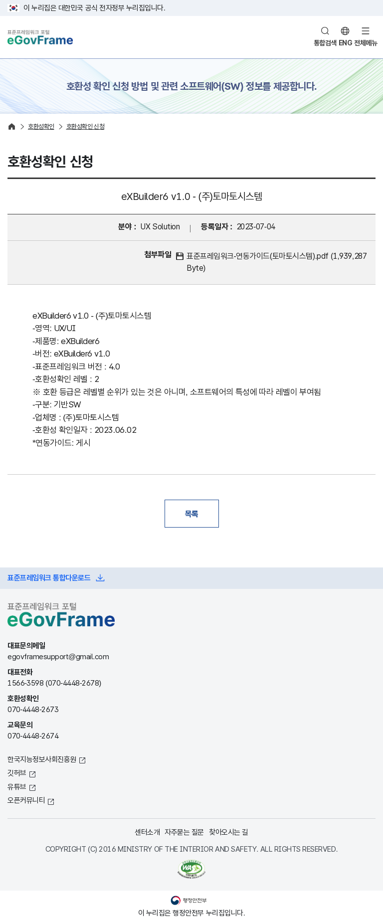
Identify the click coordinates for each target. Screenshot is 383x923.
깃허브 (16, 772)
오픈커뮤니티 (26, 800)
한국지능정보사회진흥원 (41, 759)
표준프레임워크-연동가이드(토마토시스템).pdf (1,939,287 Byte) (277, 262)
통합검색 (325, 43)
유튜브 (16, 786)
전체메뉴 (365, 43)
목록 (191, 513)
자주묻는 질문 (184, 832)
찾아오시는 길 (228, 832)
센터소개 (147, 832)
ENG (346, 43)
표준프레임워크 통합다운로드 (48, 577)
